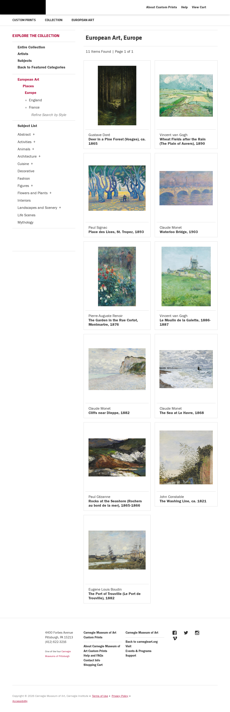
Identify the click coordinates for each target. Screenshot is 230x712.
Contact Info (92, 660)
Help (184, 7)
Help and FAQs (93, 655)
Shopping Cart (93, 665)
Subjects (25, 60)
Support (131, 655)
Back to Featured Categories (41, 67)
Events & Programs (138, 651)
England (35, 100)
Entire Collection (31, 47)
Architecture (27, 156)
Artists (23, 53)
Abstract (24, 134)
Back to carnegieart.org (142, 641)
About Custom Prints (161, 7)
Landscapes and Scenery (37, 207)
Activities (24, 142)
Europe (30, 92)
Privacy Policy (120, 696)
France (34, 107)
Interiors (24, 200)
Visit (128, 646)
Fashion (24, 178)
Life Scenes (26, 215)
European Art (28, 79)
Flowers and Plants (33, 193)
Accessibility (20, 701)
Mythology (25, 222)
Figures (23, 185)
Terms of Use (100, 696)
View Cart (199, 7)
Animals (24, 149)
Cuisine (23, 164)
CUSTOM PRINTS (24, 20)
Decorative (26, 171)
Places (28, 86)
